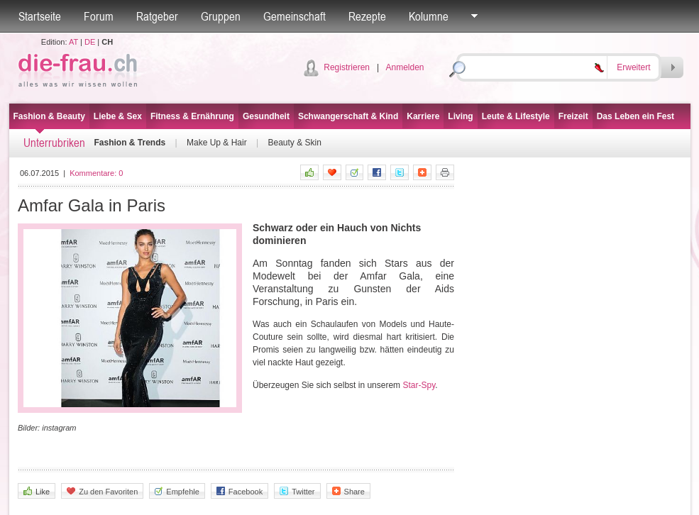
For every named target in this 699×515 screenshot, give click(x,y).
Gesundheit (266, 116)
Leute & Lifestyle (516, 116)
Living (460, 116)
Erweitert (633, 67)
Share (348, 491)
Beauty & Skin (294, 143)
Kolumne (428, 16)
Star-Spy (418, 385)
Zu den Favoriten (102, 491)
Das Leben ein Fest (635, 116)
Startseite (39, 16)
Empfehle (177, 491)
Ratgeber (157, 16)
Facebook (239, 491)
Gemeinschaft (294, 16)
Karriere (423, 116)
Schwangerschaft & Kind (348, 116)
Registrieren (347, 67)
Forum (99, 16)
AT (73, 42)
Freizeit (573, 116)
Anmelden (404, 67)
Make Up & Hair (217, 143)
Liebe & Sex (118, 116)
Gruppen (221, 16)
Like (36, 491)
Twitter (297, 491)
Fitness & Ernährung (192, 116)
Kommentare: (96, 173)
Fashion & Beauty (49, 116)
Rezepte (367, 16)
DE (89, 42)
